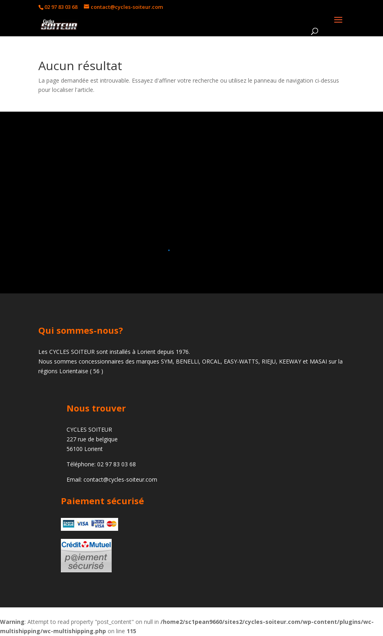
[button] (188, 250)
